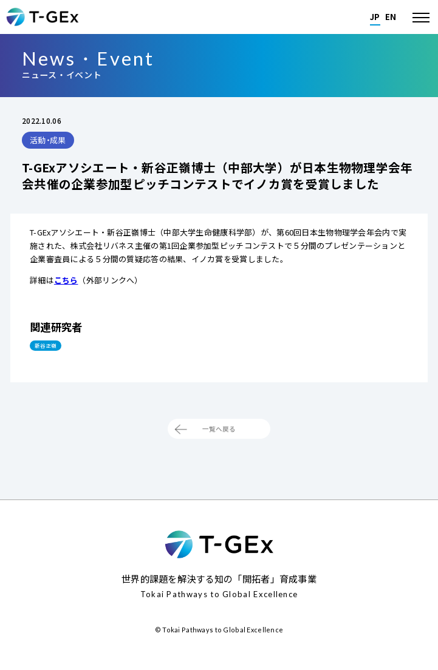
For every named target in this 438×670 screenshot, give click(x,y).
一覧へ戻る (219, 440)
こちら (66, 280)
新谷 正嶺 (55, 348)
